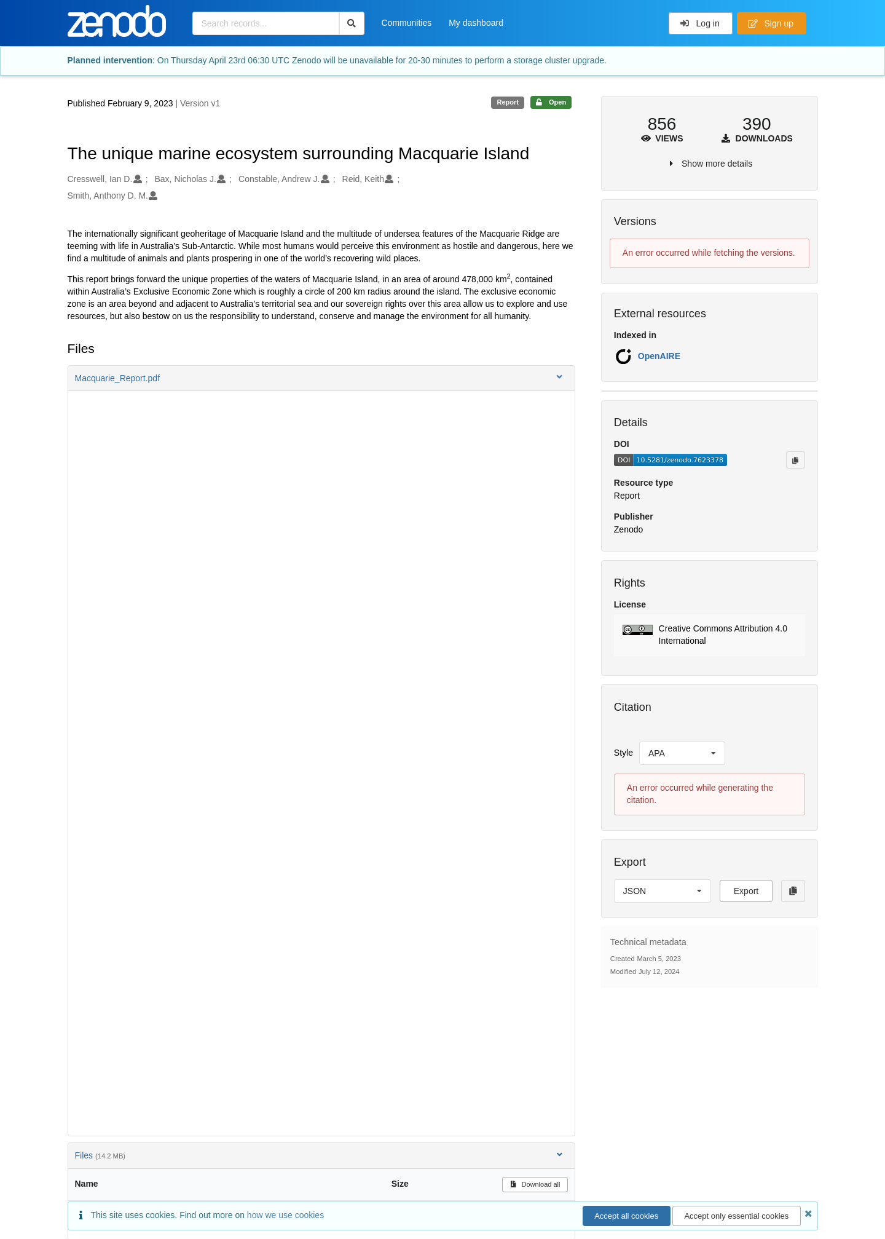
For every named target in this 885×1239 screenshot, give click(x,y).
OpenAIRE (659, 356)
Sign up (770, 23)
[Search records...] (265, 23)
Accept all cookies (626, 1216)
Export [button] (746, 891)
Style (623, 753)
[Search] (351, 23)
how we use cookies (285, 1215)
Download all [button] (534, 1184)
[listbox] (682, 753)
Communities (407, 23)
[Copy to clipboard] (795, 460)
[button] (321, 378)
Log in (700, 23)
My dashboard (476, 23)
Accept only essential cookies (736, 1216)
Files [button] (320, 1155)
